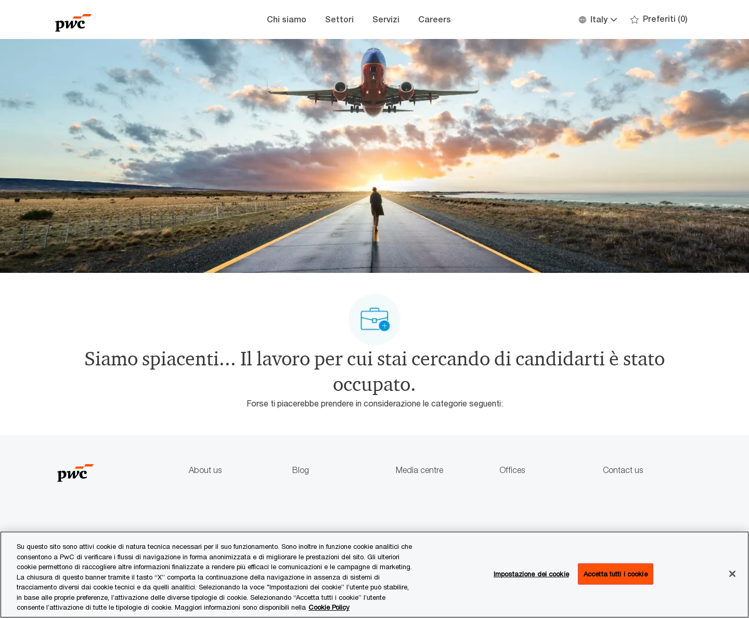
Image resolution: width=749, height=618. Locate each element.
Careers (434, 19)
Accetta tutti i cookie (616, 573)
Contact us (623, 470)
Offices (512, 470)
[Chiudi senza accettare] (732, 573)
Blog (300, 470)
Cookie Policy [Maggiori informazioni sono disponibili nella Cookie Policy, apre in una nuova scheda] (329, 607)
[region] (374, 574)
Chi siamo (286, 19)
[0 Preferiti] (659, 19)
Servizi (385, 19)
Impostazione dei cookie (531, 573)
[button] (597, 19)
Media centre (419, 470)
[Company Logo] (107, 19)
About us (205, 470)
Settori (339, 19)
